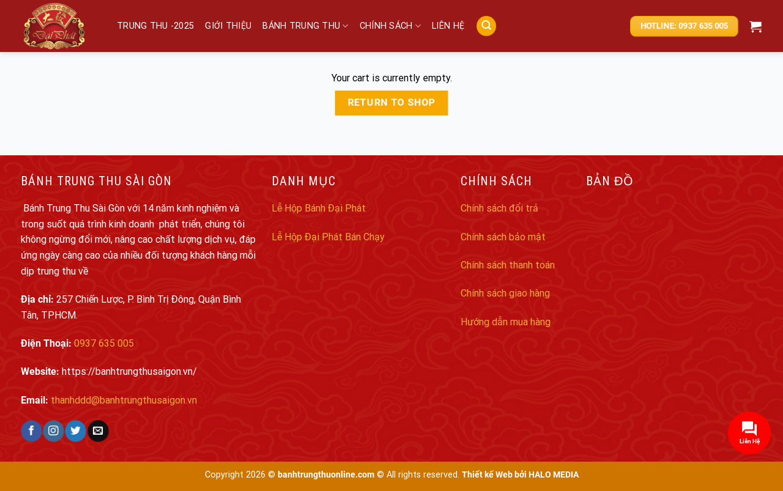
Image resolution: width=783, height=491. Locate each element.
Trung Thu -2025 (155, 26)
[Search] (486, 26)
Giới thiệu (228, 26)
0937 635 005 (104, 343)
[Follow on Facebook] (31, 431)
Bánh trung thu (305, 26)
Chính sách (390, 26)
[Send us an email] (98, 431)
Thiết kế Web (487, 475)
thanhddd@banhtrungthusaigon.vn (124, 400)
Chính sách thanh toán (508, 265)
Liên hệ (448, 26)
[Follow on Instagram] (53, 431)
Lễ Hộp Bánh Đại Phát (319, 208)
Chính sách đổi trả (499, 208)
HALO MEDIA (554, 475)
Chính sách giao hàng (505, 293)
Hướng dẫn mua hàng (506, 322)
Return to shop (391, 102)
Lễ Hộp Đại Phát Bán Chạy (328, 237)
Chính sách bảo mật (503, 237)
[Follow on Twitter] (75, 431)
